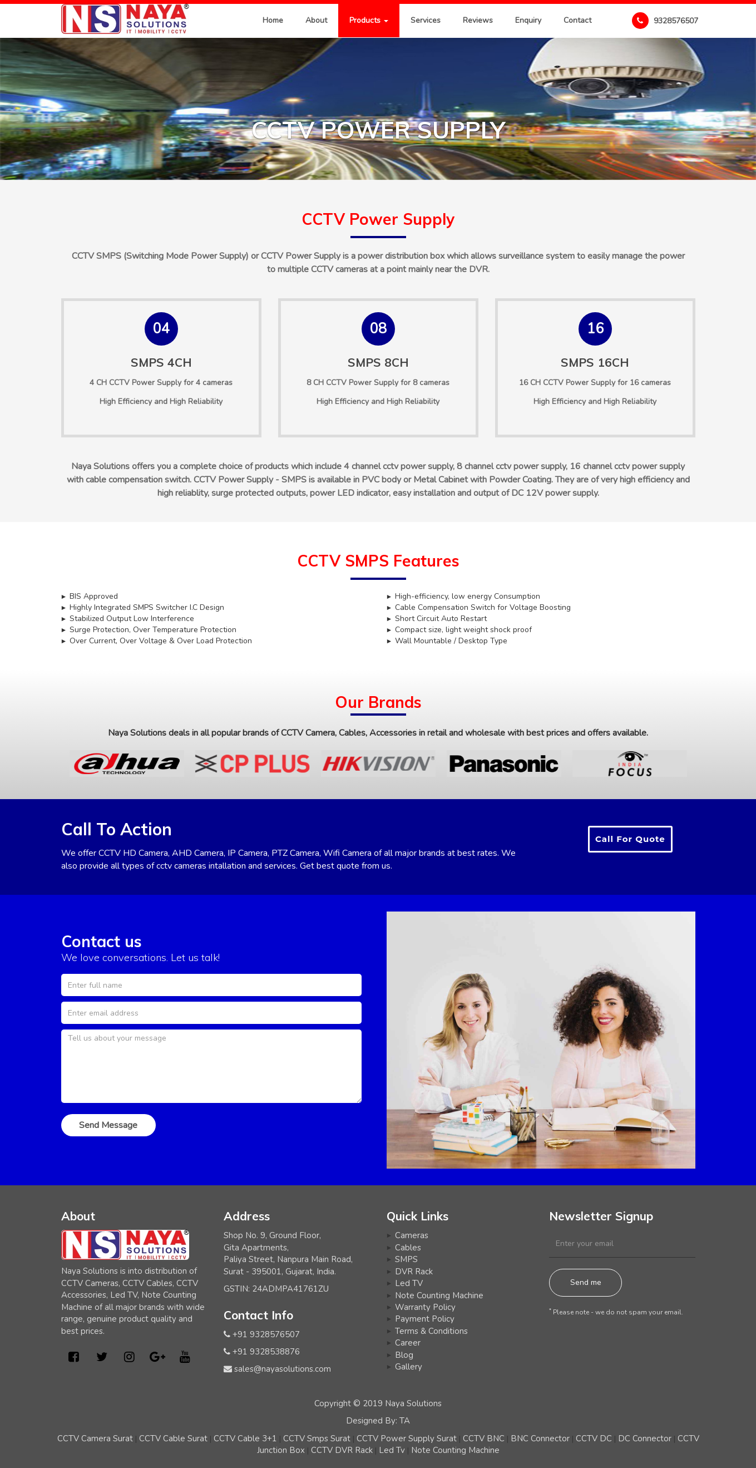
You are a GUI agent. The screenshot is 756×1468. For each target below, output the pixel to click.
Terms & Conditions (431, 1331)
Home (273, 20)
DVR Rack (414, 1271)
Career (408, 1342)
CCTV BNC (484, 1438)
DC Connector (644, 1438)
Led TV (409, 1283)
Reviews (478, 20)
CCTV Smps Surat (316, 1438)
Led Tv (392, 1450)
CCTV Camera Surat (95, 1438)
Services (426, 20)
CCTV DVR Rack (342, 1450)
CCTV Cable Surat (173, 1438)
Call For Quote (630, 839)
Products (368, 20)
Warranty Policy (425, 1307)
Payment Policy (424, 1318)
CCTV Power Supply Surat (407, 1438)
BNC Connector (540, 1438)
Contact (577, 20)
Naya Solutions (413, 1403)
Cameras (411, 1235)
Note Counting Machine (439, 1295)
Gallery (408, 1366)
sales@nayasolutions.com (282, 1369)
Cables (408, 1247)
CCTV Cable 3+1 (245, 1438)
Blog (404, 1355)
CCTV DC (594, 1438)
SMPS (406, 1259)
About (316, 20)
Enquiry (528, 20)
